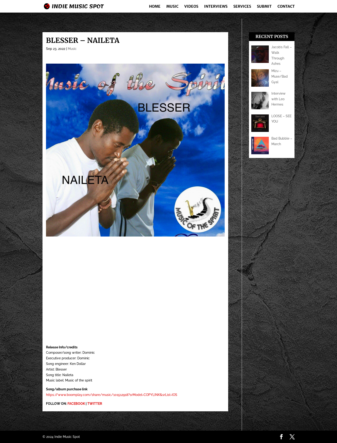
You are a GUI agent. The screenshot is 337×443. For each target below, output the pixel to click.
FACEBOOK (76, 403)
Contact (286, 7)
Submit (264, 7)
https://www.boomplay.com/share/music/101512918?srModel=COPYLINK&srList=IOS (111, 395)
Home (154, 7)
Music (172, 7)
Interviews (215, 7)
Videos (191, 7)
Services (242, 7)
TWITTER (94, 403)
